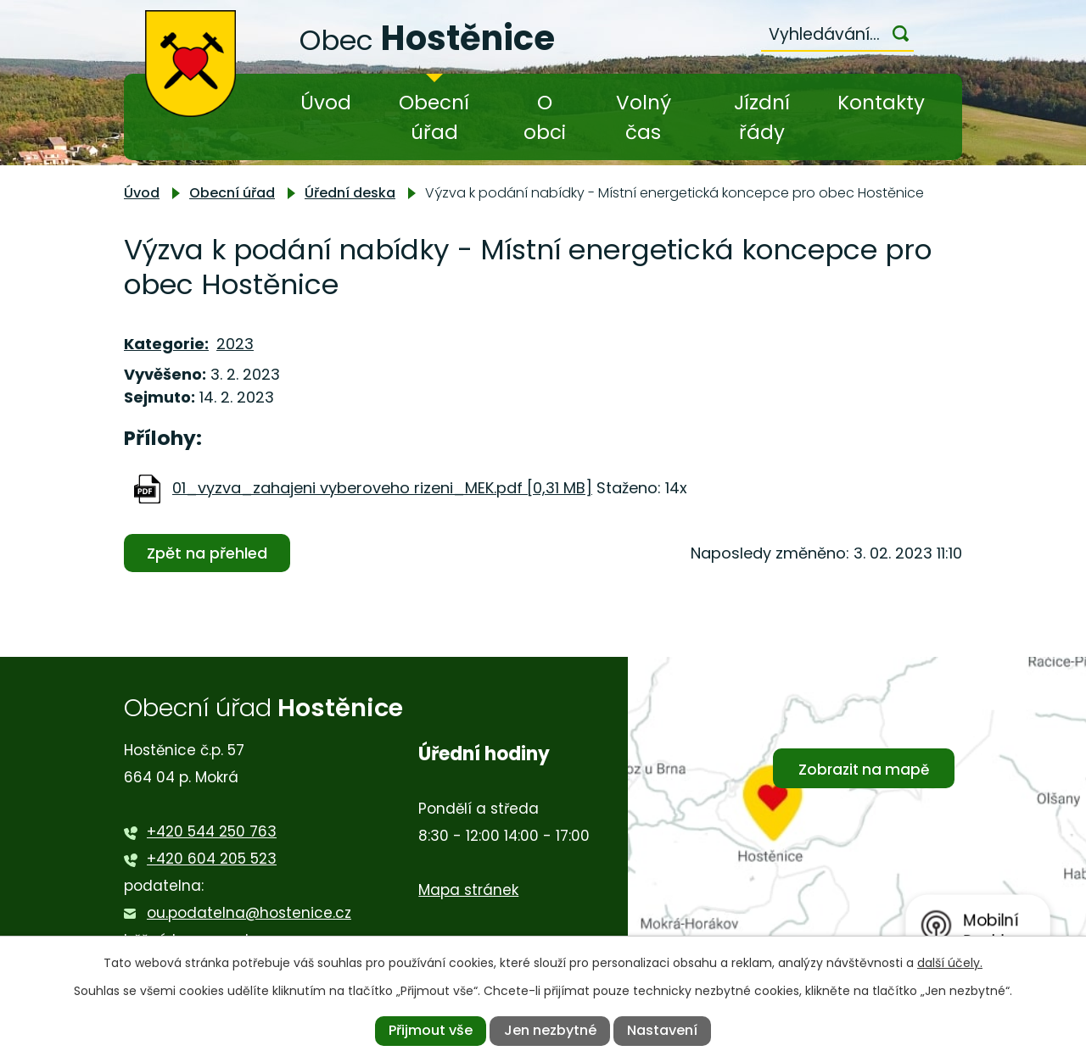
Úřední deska (350, 193)
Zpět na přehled (207, 553)
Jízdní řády (762, 117)
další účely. (949, 962)
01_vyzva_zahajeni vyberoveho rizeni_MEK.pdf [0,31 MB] (382, 487)
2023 (235, 343)
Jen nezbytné (550, 1030)
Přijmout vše (431, 1030)
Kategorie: (166, 343)
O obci (544, 117)
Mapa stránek (468, 890)
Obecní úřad (434, 117)
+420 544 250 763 (212, 831)
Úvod (325, 102)
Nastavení (662, 1030)
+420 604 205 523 (212, 858)
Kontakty (881, 102)
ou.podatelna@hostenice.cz (249, 913)
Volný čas (643, 117)
